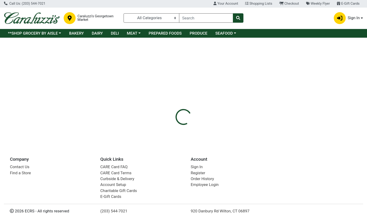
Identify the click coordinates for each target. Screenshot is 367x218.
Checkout (289, 3)
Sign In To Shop (311, 60)
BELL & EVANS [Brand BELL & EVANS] (214, 102)
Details (166, 78)
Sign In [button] (347, 18)
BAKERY (76, 33)
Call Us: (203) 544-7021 (24, 3)
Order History (202, 178)
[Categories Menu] (151, 18)
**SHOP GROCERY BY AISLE (33, 33)
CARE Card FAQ (114, 166)
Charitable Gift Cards (118, 190)
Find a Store (20, 173)
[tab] (166, 78)
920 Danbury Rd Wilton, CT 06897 (220, 211)
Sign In (197, 166)
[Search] (206, 18)
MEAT (132, 33)
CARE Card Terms (116, 173)
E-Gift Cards (348, 3)
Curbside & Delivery (117, 178)
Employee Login (205, 184)
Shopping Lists (258, 3)
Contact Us (19, 166)
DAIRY (97, 33)
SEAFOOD (224, 33)
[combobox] (206, 18)
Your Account (225, 3)
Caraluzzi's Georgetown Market (95, 18)
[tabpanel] (259, 104)
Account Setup (113, 184)
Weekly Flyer (318, 3)
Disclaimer (188, 78)
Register (198, 173)
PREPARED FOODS (165, 33)
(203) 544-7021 (114, 211)
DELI (115, 33)
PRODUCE (198, 33)
